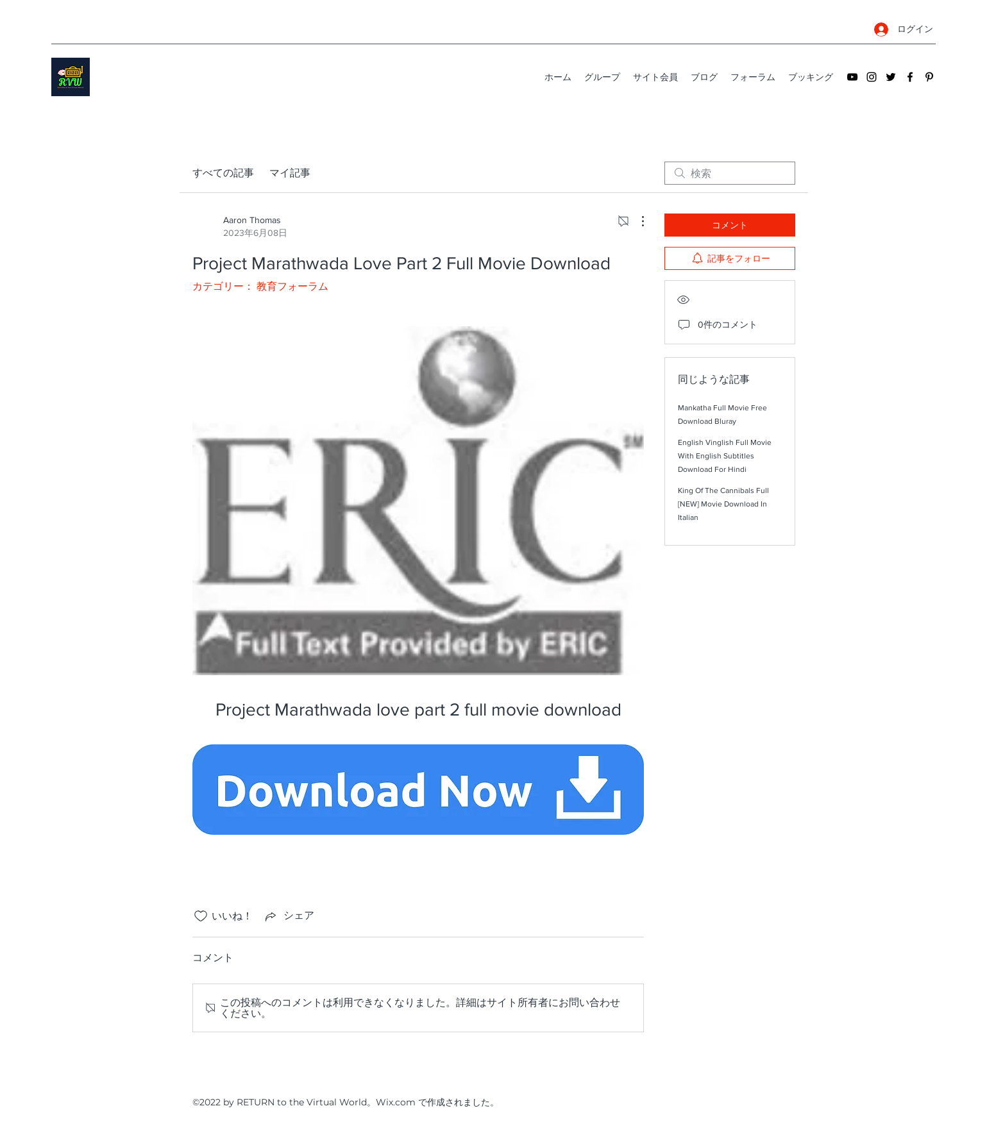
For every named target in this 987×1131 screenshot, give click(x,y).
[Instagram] (871, 77)
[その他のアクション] (636, 221)
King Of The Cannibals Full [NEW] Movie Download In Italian (723, 504)
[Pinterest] (929, 77)
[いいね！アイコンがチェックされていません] (200, 916)
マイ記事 (289, 173)
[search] (729, 173)
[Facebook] (910, 77)
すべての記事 (223, 173)
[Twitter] (890, 77)
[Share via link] (288, 916)
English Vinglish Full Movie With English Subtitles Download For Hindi (725, 456)
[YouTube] (852, 77)
